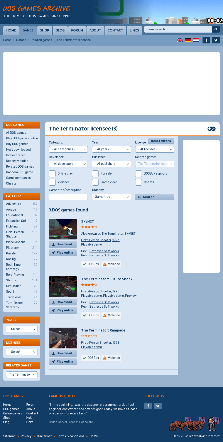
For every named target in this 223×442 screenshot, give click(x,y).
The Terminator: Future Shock (106, 279)
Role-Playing (21, 275)
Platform (21, 248)
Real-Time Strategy (21, 267)
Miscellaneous (21, 242)
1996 (116, 240)
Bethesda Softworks (104, 251)
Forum (77, 30)
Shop (44, 30)
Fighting (21, 226)
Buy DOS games (17, 144)
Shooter (21, 280)
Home (11, 30)
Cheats (11, 183)
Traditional (21, 297)
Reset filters (161, 141)
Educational (21, 215)
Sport (21, 292)
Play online (65, 252)
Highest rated (15, 155)
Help (29, 418)
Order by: (98, 190)
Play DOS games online (22, 138)
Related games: (146, 157)
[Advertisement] (111, 83)
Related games (41, 40)
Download (64, 244)
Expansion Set (21, 221)
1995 (116, 291)
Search (148, 197)
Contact (115, 30)
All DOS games (16, 133)
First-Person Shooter (96, 240)
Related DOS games (20, 166)
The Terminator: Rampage (103, 330)
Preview (131, 296)
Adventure (21, 204)
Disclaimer (44, 436)
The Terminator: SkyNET (118, 234)
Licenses (13, 342)
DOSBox (93, 264)
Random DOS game (19, 172)
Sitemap (9, 436)
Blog (60, 30)
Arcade (21, 210)
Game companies (18, 178)
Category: (56, 142)
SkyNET (87, 221)
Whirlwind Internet (207, 436)
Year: (95, 142)
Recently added (17, 161)
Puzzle (21, 253)
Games (28, 30)
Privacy (26, 436)
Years (11, 320)
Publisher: (99, 157)
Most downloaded (18, 150)
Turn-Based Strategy (21, 305)
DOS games (13, 396)
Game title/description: (65, 190)
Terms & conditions (70, 436)
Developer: (56, 157)
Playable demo (91, 244)
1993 (116, 343)
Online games (12, 413)
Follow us (154, 396)
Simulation (21, 286)
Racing (21, 259)
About (95, 30)
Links (134, 30)
